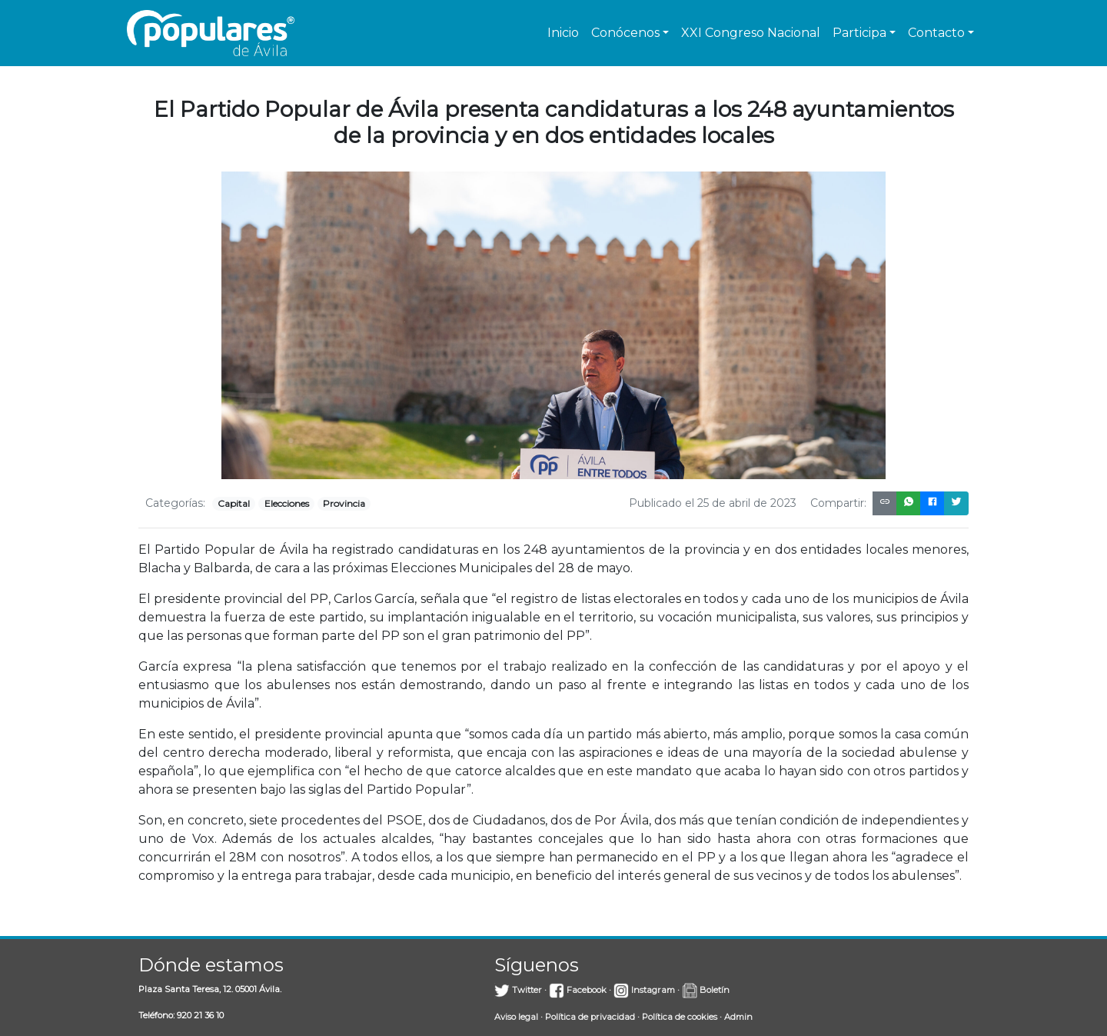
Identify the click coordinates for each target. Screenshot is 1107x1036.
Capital (234, 503)
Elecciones (286, 503)
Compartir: (838, 503)
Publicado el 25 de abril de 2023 (712, 503)
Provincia (344, 503)
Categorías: (175, 503)
